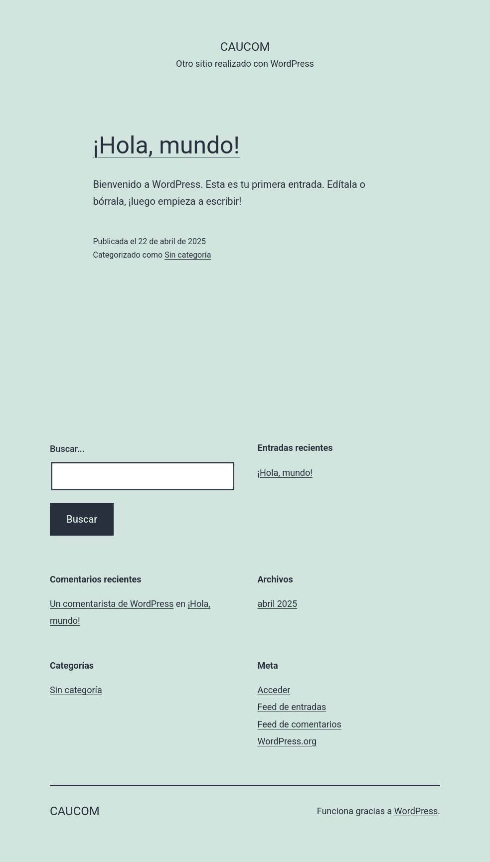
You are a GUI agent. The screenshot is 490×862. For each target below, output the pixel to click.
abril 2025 (278, 603)
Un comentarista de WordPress (111, 603)
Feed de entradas (292, 707)
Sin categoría (187, 255)
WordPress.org (287, 741)
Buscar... (67, 448)
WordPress (416, 811)
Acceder (274, 690)
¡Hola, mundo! (166, 145)
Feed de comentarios (299, 724)
